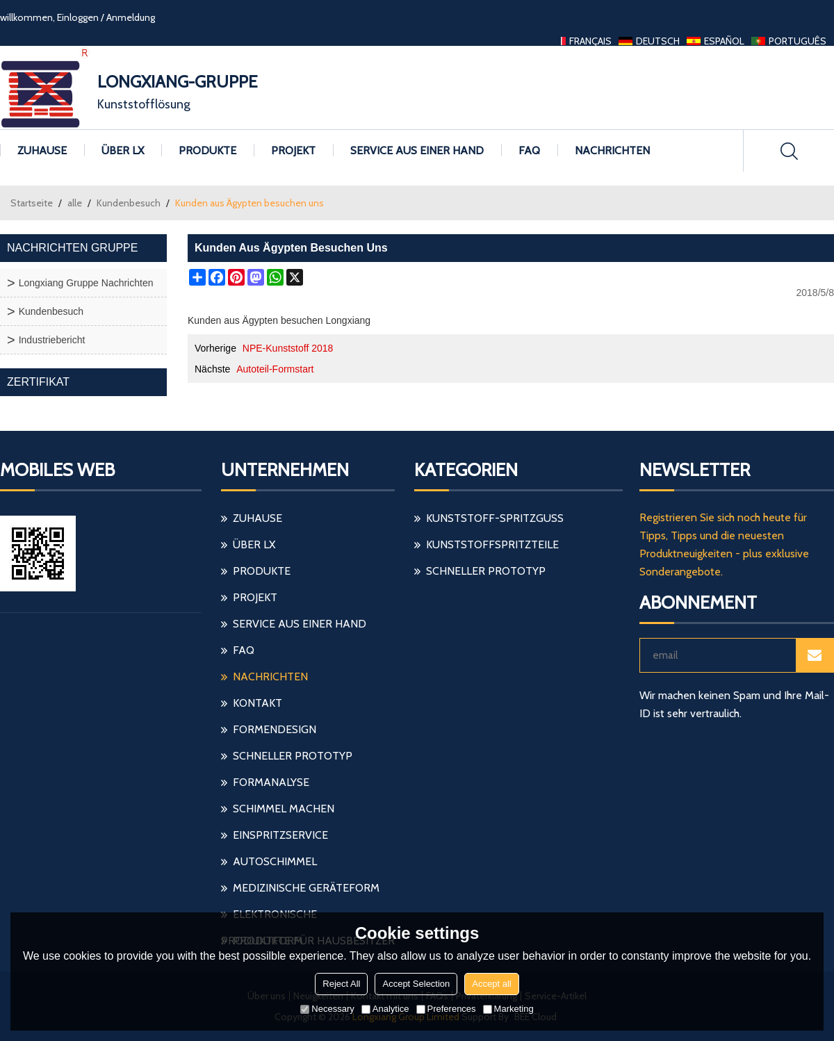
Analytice (385, 1008)
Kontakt (257, 703)
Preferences (446, 1008)
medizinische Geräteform (306, 887)
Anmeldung (130, 17)
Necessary (327, 1008)
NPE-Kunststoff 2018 (288, 348)
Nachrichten (612, 150)
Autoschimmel (275, 861)
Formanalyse (271, 782)
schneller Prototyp (292, 755)
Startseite (31, 203)
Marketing (508, 1008)
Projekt (293, 150)
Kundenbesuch (129, 203)
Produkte (207, 150)
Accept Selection (416, 983)
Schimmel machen (283, 808)
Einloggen (78, 17)
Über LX (122, 150)
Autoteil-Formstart (274, 369)
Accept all (491, 983)
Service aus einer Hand (417, 150)
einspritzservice (280, 835)
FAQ (529, 150)
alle (74, 203)
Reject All (341, 983)
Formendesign (274, 729)
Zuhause (42, 150)
